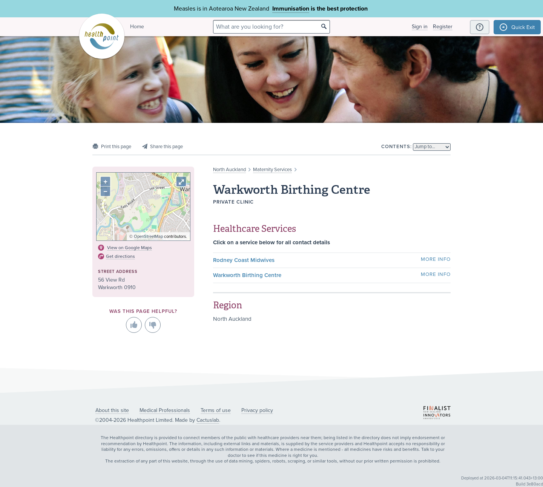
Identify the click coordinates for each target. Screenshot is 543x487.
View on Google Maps (129, 247)
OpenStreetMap (148, 236)
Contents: (396, 147)
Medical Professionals (165, 410)
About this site (112, 410)
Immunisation (290, 8)
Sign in (420, 26)
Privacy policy (257, 410)
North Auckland (229, 170)
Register (442, 26)
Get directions (120, 256)
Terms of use (216, 410)
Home (137, 26)
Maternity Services (272, 170)
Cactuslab (207, 420)
